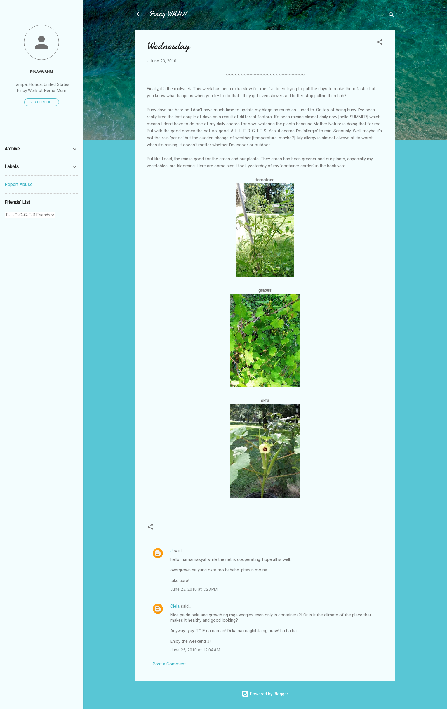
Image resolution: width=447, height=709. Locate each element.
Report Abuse (19, 184)
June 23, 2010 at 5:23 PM (194, 589)
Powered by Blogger (265, 693)
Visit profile (41, 102)
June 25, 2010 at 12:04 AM (195, 650)
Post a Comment (169, 664)
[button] (379, 43)
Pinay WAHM (168, 14)
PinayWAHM (41, 71)
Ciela (175, 606)
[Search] (391, 16)
